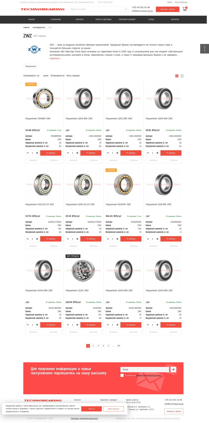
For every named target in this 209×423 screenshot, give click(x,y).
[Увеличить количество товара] (37, 153)
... (113, 346)
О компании (56, 19)
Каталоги (79, 19)
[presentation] (142, 384)
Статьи (151, 19)
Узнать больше (113, 409)
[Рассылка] (173, 369)
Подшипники (30, 66)
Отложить (53, 160)
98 (119, 346)
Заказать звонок (167, 9)
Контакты (175, 19)
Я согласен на (143, 375)
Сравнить (33, 160)
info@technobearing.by (142, 11)
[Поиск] (126, 9)
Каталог (31, 19)
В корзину (50, 153)
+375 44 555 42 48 (141, 7)
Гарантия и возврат (127, 19)
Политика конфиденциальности (84, 418)
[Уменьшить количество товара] (28, 153)
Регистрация (181, 2)
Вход (169, 2)
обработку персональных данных (148, 375)
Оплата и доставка (103, 19)
